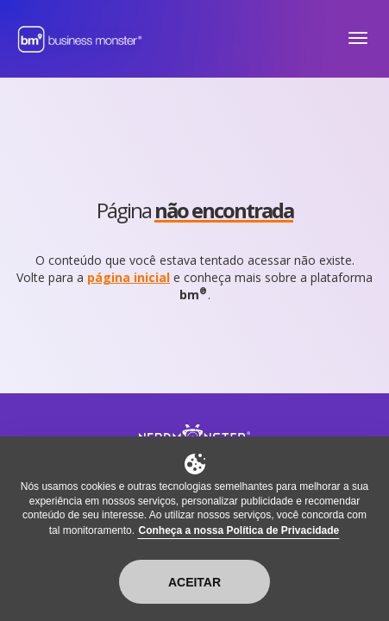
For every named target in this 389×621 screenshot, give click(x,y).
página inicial (128, 277)
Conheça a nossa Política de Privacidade (238, 530)
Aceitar (194, 582)
